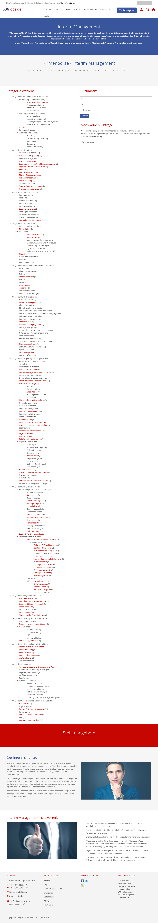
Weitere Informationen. (67, 3)
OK (144, 3)
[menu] (79, 13)
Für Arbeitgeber (127, 10)
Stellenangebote (79, 733)
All (129, 70)
